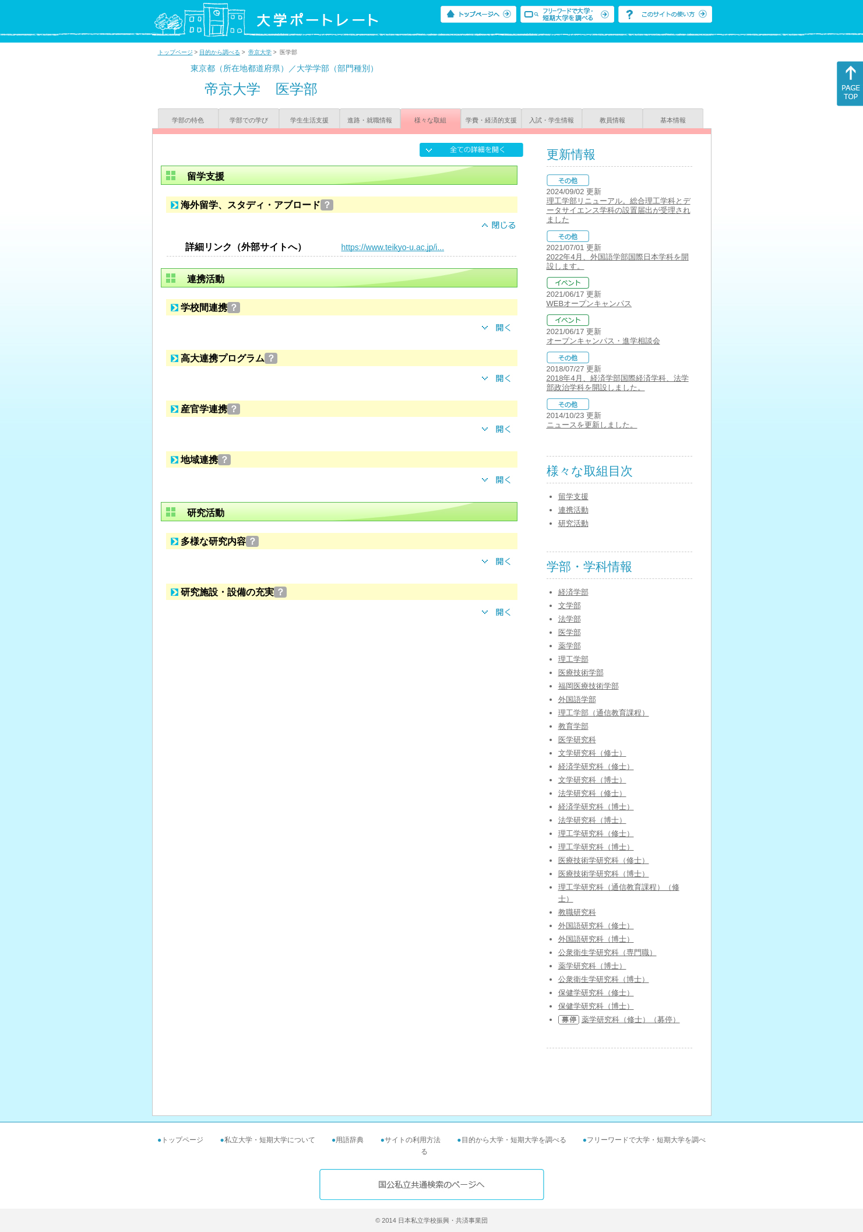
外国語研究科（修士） (596, 925)
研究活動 (573, 523)
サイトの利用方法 (413, 1140)
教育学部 (573, 726)
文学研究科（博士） (592, 779)
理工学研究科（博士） (596, 847)
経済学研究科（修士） (596, 766)
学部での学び (249, 120)
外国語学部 (577, 699)
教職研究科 (577, 912)
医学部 (569, 632)
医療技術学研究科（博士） (603, 873)
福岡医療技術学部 (588, 686)
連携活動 (573, 510)
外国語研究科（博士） (596, 939)
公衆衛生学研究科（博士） (603, 979)
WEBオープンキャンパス (589, 303)
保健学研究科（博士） (596, 1006)
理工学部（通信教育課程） (603, 712)
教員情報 (612, 120)
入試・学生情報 (551, 120)
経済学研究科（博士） (596, 806)
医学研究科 (577, 739)
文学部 (569, 605)
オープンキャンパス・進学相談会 (603, 340)
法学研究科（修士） (592, 793)
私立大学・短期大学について (269, 1140)
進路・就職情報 (369, 120)
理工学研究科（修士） (596, 833)
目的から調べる (219, 52)
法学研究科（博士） (592, 820)
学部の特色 (188, 120)
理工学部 (573, 659)
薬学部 (569, 645)
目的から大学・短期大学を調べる (514, 1140)
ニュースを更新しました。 (592, 424)
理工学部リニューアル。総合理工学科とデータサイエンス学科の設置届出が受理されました (619, 210)
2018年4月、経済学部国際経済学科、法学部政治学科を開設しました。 (618, 383)
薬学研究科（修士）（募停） (631, 1019)
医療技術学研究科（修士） (603, 860)
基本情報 (673, 120)
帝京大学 (260, 52)
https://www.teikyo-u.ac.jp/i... (393, 247)
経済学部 (573, 592)
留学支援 (573, 496)
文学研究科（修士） (592, 753)
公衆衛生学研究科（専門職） (607, 952)
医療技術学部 (581, 672)
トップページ (175, 52)
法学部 (569, 619)
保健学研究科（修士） (596, 992)
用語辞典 (350, 1140)
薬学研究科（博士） (592, 965)
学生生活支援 (309, 120)
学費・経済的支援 (491, 120)
